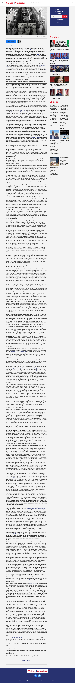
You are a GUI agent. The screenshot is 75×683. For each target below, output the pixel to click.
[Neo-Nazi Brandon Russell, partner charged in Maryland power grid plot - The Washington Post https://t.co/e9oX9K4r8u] (54, 161)
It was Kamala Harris (35, 137)
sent (38, 54)
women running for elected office (13, 533)
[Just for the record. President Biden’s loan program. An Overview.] (59, 92)
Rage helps (29, 579)
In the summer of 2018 (11, 477)
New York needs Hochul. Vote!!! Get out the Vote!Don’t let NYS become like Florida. (59, 86)
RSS (41, 680)
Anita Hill (23, 110)
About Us (21, 680)
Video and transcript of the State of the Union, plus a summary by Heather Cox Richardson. (59, 62)
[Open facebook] (61, 23)
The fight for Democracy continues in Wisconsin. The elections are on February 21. (59, 49)
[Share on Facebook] (11, 41)
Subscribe (65, 16)
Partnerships (35, 680)
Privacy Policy (28, 680)
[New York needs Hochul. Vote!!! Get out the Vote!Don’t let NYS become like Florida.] (59, 79)
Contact (45, 680)
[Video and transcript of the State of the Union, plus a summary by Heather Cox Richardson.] (59, 56)
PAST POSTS (31, 3)
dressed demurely (27, 50)
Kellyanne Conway (36, 370)
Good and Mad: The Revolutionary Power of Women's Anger (25, 637)
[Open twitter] (58, 23)
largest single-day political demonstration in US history (24, 368)
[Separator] (20, 41)
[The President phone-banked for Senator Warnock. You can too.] (59, 68)
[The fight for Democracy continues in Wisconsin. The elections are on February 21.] (59, 43)
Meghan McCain (24, 172)
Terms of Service (52, 680)
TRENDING (38, 3)
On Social (44, 3)
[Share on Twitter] (18, 41)
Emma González (33, 583)
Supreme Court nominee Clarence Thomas (21, 111)
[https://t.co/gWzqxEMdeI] (64, 134)
